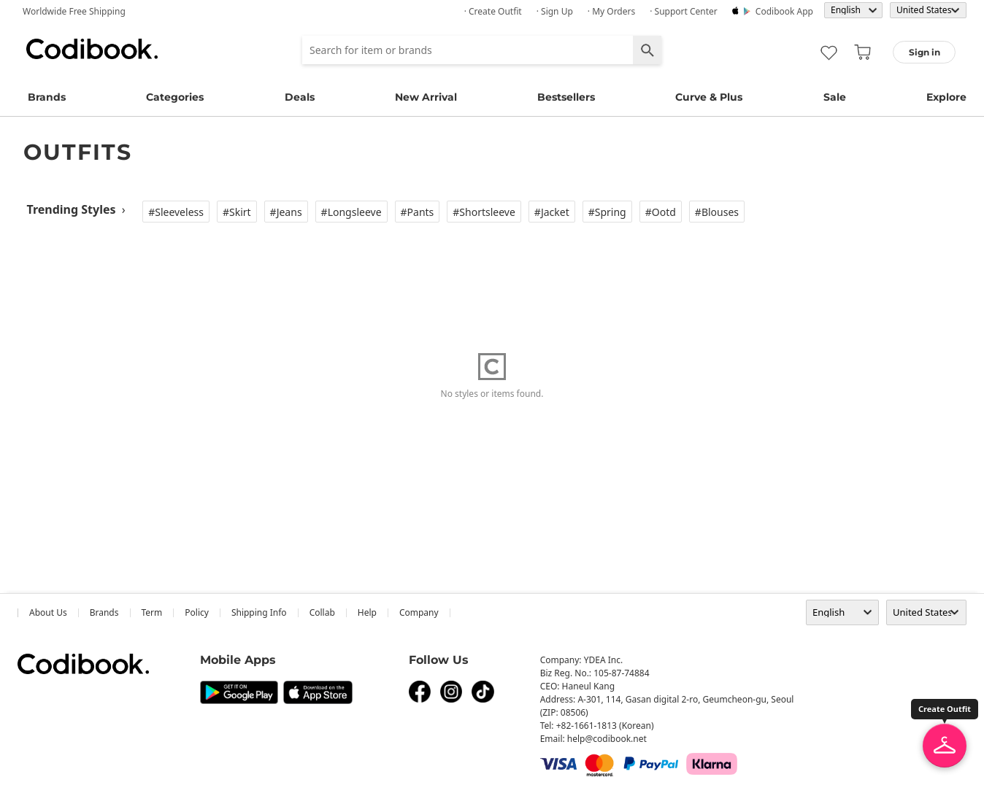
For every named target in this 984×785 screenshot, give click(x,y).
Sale (834, 97)
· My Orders (611, 11)
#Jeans (286, 212)
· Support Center (684, 11)
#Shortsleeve (484, 212)
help (367, 612)
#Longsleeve (351, 212)
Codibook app (784, 11)
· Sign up (555, 11)
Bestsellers (566, 97)
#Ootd (660, 212)
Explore (946, 97)
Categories (175, 97)
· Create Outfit (493, 11)
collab (322, 612)
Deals (300, 97)
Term (152, 612)
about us (48, 612)
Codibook (92, 49)
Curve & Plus (708, 97)
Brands (47, 97)
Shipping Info (259, 612)
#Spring (607, 212)
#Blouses (717, 212)
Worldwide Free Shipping (74, 11)
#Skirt (237, 212)
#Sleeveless (176, 212)
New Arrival (426, 97)
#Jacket (551, 212)
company (419, 612)
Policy (197, 612)
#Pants (417, 212)
